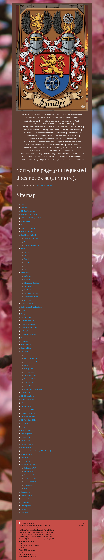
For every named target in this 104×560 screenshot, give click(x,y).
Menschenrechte (26, 454)
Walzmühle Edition (27, 321)
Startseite (24, 204)
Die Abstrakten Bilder (28, 420)
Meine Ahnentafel (27, 447)
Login (83, 523)
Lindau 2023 (28, 386)
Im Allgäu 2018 (29, 369)
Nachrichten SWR (30, 468)
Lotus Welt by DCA (28, 303)
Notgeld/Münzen (27, 444)
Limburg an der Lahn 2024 (33, 389)
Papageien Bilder (27, 427)
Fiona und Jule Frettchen (29, 214)
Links (23, 310)
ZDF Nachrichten (30, 478)
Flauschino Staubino (31, 238)
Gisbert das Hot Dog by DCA (31, 218)
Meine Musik (25, 221)
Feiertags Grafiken (30, 286)
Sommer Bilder (26, 348)
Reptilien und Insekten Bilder (31, 413)
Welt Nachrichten (30, 485)
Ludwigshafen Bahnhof (29, 327)
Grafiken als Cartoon (31, 297)
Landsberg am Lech (30, 362)
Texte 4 (26, 259)
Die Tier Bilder (26, 406)
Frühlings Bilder (26, 341)
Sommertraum (26, 344)
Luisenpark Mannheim (29, 334)
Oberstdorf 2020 (29, 379)
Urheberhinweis (26, 495)
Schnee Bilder (26, 437)
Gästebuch (24, 512)
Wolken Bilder (26, 430)
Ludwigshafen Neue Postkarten (31, 307)
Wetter (26, 488)
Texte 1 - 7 (24, 249)
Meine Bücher (26, 225)
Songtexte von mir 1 (28, 228)
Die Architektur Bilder (28, 416)
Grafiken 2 (27, 276)
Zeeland (26, 365)
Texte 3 (26, 255)
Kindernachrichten (30, 475)
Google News (28, 471)
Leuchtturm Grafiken (31, 293)
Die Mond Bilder (27, 403)
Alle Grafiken (25, 273)
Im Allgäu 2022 (29, 382)
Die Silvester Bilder (28, 396)
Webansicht (81, 525)
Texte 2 (26, 252)
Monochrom (25, 338)
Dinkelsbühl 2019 (30, 375)
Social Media (25, 461)
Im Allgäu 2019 (29, 372)
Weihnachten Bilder (28, 399)
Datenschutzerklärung (28, 499)
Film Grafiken (28, 290)
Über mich (24, 208)
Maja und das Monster (31, 245)
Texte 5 (26, 262)
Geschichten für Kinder (29, 235)
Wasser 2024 (25, 393)
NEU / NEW (28, 300)
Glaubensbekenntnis (28, 211)
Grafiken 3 (27, 279)
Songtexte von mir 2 (28, 231)
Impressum (25, 502)
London (26, 355)
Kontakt (24, 509)
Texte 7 (26, 269)
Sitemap (33, 523)
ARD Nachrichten (30, 482)
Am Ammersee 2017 (31, 358)
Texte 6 (26, 266)
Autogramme (25, 314)
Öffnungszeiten (26, 506)
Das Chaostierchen (30, 242)
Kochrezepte (25, 492)
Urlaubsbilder (25, 351)
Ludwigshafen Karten (28, 324)
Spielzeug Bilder (26, 434)
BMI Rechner (25, 458)
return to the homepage (45, 185)
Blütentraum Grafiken (31, 283)
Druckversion (24, 523)
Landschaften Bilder (28, 410)
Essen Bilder (25, 441)
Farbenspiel (25, 331)
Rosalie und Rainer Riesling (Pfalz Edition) (36, 451)
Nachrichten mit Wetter (29, 464)
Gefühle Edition (26, 317)
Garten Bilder (25, 423)
